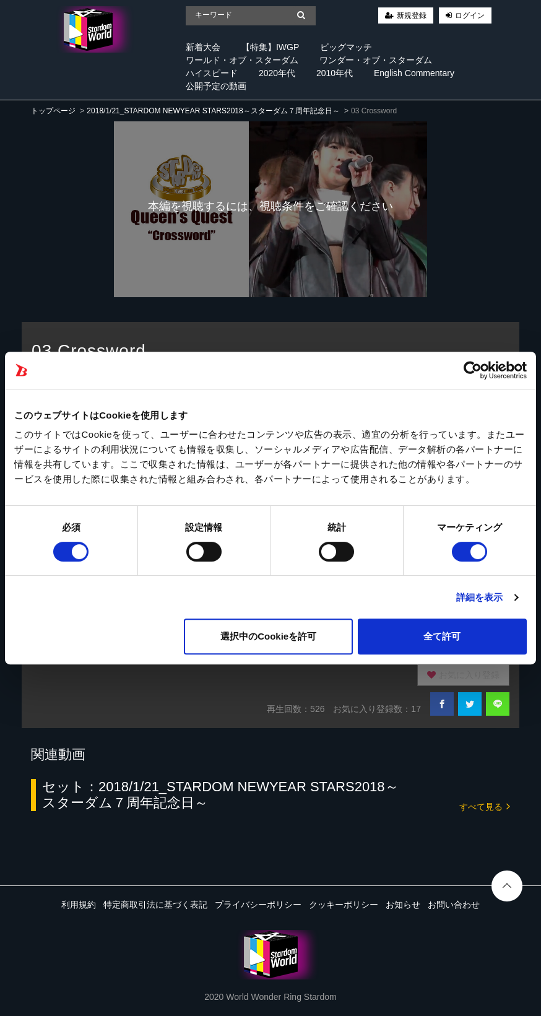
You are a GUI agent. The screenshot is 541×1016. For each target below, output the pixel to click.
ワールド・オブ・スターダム (242, 60)
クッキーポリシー (343, 905)
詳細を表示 (479, 597)
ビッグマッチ (346, 47)
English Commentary (414, 73)
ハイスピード (212, 73)
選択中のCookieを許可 (268, 636)
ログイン (470, 15)
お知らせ (403, 905)
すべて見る (484, 806)
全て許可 (442, 636)
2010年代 (334, 73)
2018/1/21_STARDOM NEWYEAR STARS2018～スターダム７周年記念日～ (213, 110)
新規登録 (411, 15)
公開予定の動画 (216, 86)
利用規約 (78, 905)
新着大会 (203, 47)
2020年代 (277, 73)
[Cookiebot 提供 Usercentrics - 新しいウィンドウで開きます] (472, 370)
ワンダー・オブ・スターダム (375, 60)
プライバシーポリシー (258, 905)
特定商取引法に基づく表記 (155, 905)
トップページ (53, 110)
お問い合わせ (454, 905)
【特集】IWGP (270, 47)
